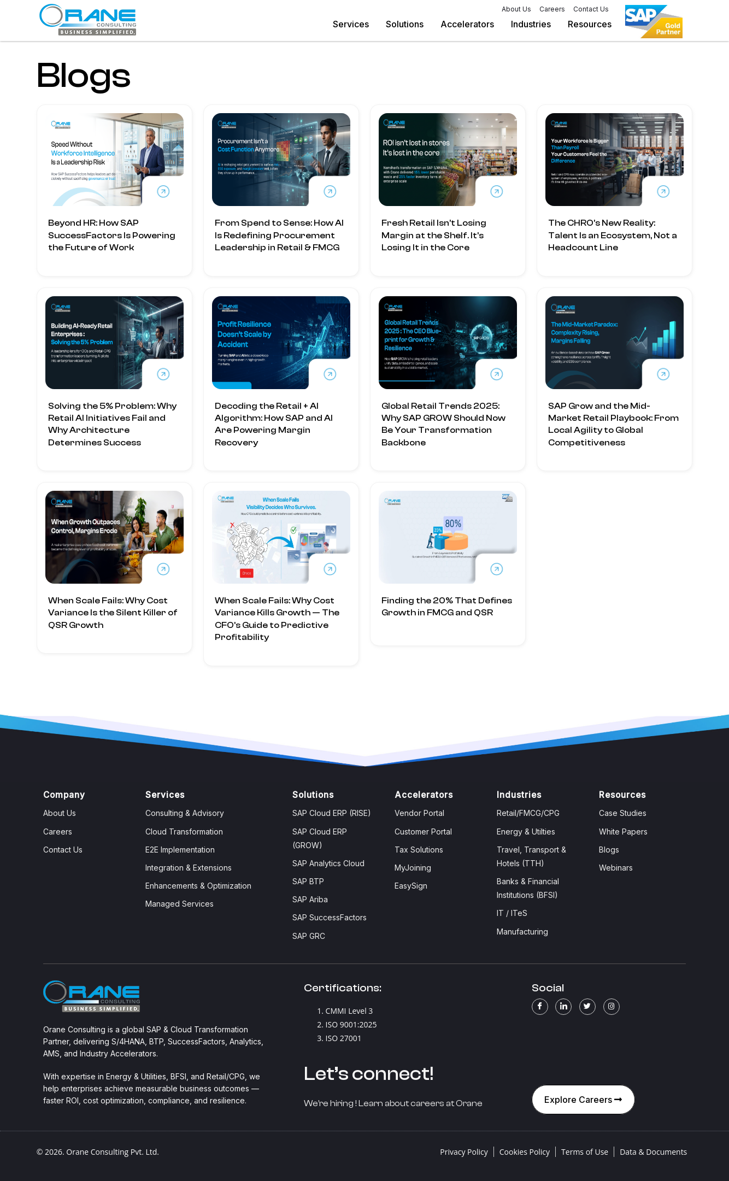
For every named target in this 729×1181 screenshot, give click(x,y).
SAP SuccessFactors (329, 917)
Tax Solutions (419, 849)
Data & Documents (653, 1152)
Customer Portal (423, 831)
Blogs (609, 849)
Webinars (616, 867)
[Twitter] (587, 1006)
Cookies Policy (524, 1152)
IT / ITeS (512, 913)
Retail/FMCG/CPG (528, 813)
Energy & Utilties (526, 831)
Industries (535, 24)
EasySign (411, 885)
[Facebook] (540, 1006)
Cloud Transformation (184, 831)
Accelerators (471, 24)
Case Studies (622, 813)
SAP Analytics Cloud (328, 863)
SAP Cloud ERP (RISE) (331, 813)
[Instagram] (611, 1006)
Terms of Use (584, 1152)
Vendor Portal (419, 813)
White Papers (623, 831)
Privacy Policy (463, 1152)
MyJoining (413, 867)
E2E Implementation (180, 849)
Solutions (409, 24)
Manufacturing (522, 931)
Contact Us (591, 9)
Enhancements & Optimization (198, 885)
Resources (594, 24)
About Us (516, 9)
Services (355, 24)
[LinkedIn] (563, 1006)
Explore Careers (584, 1099)
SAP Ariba (310, 899)
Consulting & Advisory (184, 813)
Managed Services (179, 903)
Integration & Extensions (188, 867)
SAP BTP (308, 881)
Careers (552, 9)
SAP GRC (308, 936)
